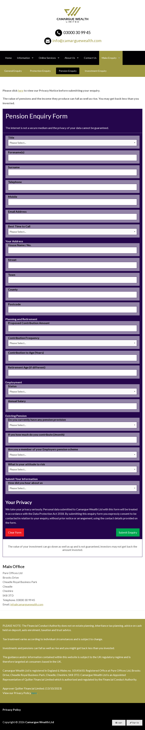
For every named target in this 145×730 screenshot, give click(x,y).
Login (119, 723)
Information (23, 57)
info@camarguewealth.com (77, 40)
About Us (70, 57)
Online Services (47, 57)
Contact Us (90, 57)
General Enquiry (13, 70)
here (20, 90)
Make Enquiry (109, 57)
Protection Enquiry (40, 70)
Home (8, 57)
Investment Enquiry (95, 70)
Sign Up (134, 723)
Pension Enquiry (68, 70)
